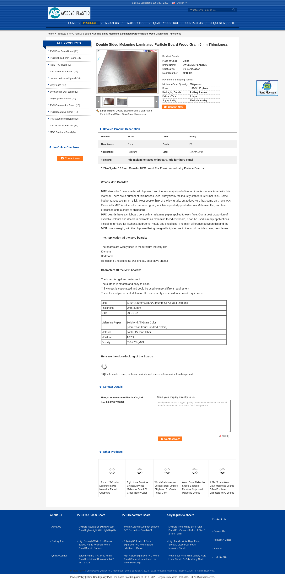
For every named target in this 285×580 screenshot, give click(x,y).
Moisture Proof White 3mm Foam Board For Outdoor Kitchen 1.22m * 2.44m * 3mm (187, 530)
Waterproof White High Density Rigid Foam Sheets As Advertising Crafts (187, 557)
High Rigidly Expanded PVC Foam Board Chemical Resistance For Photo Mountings (141, 559)
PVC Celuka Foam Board (63, 58)
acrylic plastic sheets (60, 98)
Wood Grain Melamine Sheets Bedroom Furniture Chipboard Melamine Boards (193, 487)
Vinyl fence (55, 85)
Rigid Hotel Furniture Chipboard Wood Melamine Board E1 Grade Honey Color (137, 487)
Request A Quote (222, 22)
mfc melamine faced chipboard (176, 374)
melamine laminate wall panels (143, 374)
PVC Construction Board (62, 105)
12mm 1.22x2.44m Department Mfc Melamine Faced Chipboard (109, 487)
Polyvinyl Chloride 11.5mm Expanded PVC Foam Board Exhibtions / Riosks (138, 545)
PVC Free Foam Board (61, 51)
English (181, 3)
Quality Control (166, 22)
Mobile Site (220, 557)
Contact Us (194, 22)
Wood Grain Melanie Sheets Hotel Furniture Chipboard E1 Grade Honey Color (166, 487)
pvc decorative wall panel (63, 78)
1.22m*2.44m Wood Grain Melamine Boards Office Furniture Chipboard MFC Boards (222, 487)
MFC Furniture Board (80, 33)
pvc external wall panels (62, 91)
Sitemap (217, 548)
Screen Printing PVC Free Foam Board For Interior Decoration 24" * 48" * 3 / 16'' (96, 559)
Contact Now (175, 107)
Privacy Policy (77, 570)
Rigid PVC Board (58, 64)
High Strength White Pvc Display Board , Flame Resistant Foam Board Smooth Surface (95, 545)
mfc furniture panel (116, 374)
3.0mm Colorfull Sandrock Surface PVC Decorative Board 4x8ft (141, 528)
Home (72, 22)
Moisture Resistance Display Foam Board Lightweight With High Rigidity (97, 528)
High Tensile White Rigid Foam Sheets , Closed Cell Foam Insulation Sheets (184, 545)
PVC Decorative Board (61, 71)
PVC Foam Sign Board (61, 125)
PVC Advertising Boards (62, 118)
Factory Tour (136, 22)
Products (90, 22)
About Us (112, 22)
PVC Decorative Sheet (61, 112)
